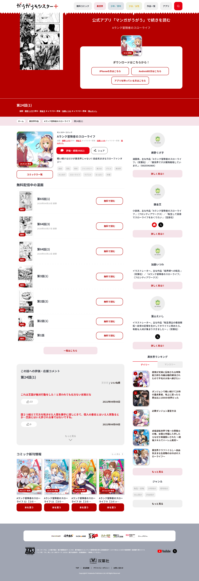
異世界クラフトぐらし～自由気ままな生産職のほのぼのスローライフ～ (166, 453)
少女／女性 (134, 6)
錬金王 (43, 111)
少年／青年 (116, 6)
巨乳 (68, 168)
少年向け (152, 488)
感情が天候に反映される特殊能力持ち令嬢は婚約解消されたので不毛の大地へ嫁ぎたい (166, 375)
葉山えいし (93, 111)
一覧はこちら (70, 350)
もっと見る (70, 436)
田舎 (60, 168)
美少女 (99, 168)
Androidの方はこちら (150, 71)
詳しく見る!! (157, 173)
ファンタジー (87, 168)
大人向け (62, 174)
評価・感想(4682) (75, 150)
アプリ (166, 6)
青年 (76, 168)
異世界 (100, 6)
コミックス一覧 (35, 174)
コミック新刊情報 (30, 454)
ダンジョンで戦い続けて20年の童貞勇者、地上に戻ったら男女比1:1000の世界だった (167, 394)
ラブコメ (87, 174)
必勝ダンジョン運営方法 (164, 411)
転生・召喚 (139, 488)
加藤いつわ (67, 111)
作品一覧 (151, 6)
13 (31, 401)
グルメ (108, 168)
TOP (77, 568)
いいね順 (115, 383)
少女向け (150, 494)
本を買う (29, 507)
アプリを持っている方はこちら (130, 80)
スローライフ (75, 174)
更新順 (104, 383)
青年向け (164, 488)
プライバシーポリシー (101, 568)
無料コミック (82, 6)
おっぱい (99, 174)
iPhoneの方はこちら (110, 71)
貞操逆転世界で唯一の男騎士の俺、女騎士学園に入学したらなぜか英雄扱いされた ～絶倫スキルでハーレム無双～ (166, 435)
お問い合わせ (118, 568)
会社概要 (86, 568)
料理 (108, 174)
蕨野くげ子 (29, 111)
